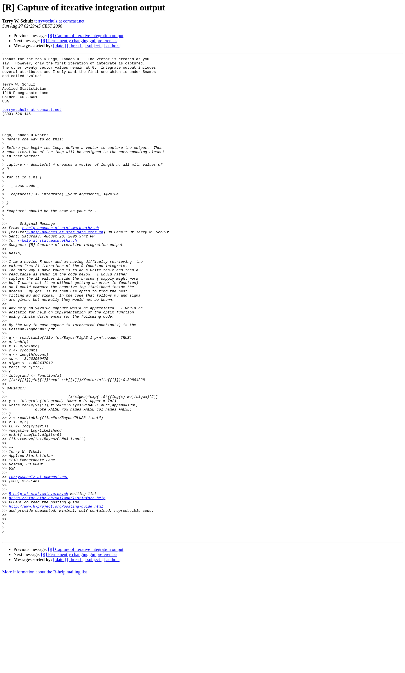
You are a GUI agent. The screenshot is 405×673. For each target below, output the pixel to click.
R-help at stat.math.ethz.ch (38, 581)
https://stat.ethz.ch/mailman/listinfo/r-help (57, 586)
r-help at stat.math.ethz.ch (47, 277)
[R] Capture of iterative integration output (85, 35)
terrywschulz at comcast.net (59, 21)
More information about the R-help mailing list (44, 668)
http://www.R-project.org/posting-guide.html (56, 596)
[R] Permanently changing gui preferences (79, 40)
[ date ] (59, 45)
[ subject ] (94, 45)
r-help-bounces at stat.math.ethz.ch (60, 262)
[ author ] (112, 45)
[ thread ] (75, 45)
